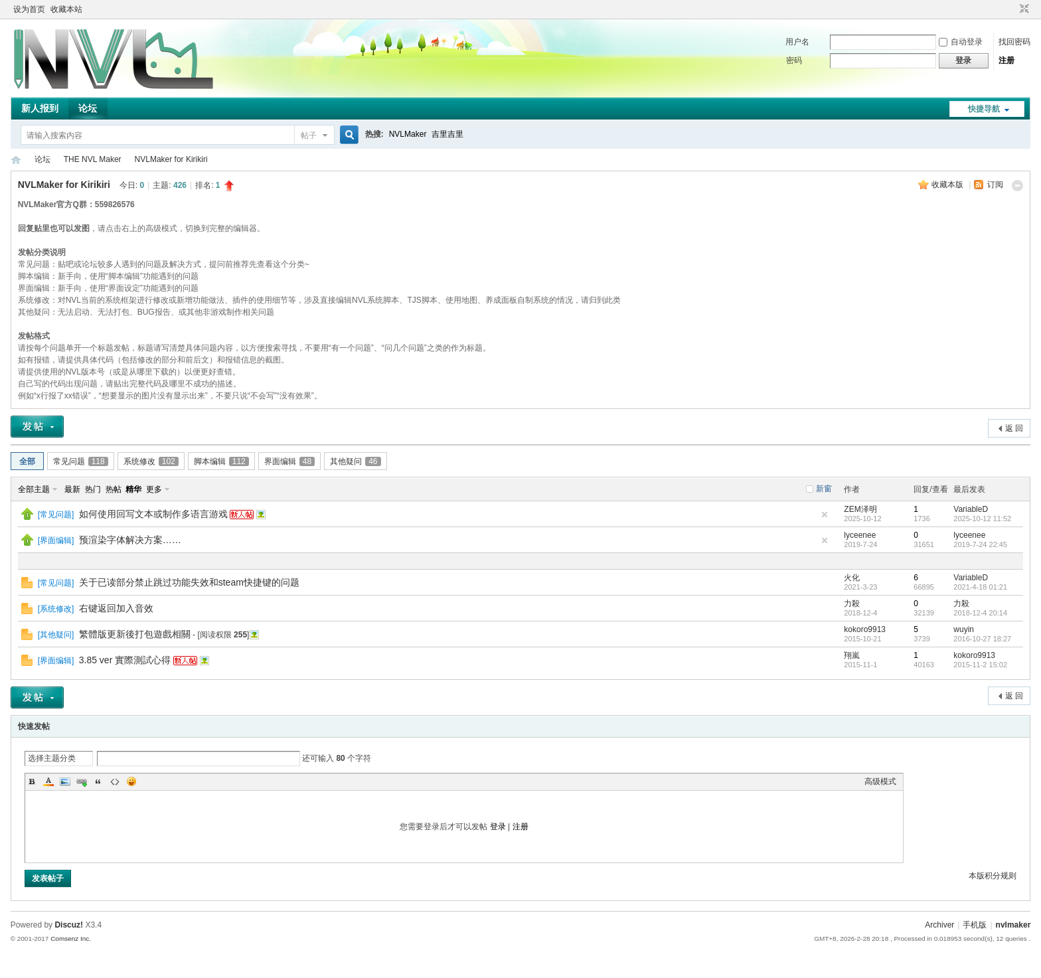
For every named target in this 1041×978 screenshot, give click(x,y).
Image (65, 781)
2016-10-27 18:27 (982, 639)
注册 (1006, 60)
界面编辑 (289, 461)
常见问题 (80, 461)
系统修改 (151, 461)
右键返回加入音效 (116, 608)
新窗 (824, 488)
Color (48, 781)
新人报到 (39, 108)
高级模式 (880, 781)
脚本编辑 (221, 461)
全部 (27, 461)
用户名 (797, 41)
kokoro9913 (865, 629)
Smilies (131, 781)
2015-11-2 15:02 (980, 665)
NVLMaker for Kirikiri (171, 159)
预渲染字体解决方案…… (130, 539)
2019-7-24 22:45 (980, 544)
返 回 (1014, 428)
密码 (794, 60)
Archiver (939, 925)
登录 (498, 826)
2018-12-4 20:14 (980, 613)
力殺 (852, 603)
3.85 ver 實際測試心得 (125, 660)
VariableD (970, 509)
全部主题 (34, 489)
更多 (154, 489)
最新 (72, 489)
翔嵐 (852, 655)
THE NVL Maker (16, 159)
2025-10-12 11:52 (982, 519)
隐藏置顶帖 (825, 515)
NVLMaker (408, 134)
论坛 (87, 108)
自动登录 (961, 41)
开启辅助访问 (1011, 9)
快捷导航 (984, 109)
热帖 (113, 489)
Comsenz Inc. (70, 938)
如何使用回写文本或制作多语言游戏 (153, 514)
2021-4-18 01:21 (980, 587)
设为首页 (29, 9)
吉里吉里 (447, 134)
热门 (93, 489)
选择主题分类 (52, 758)
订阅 (995, 184)
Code (114, 781)
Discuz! (68, 925)
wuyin (963, 629)
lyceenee (860, 535)
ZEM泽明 (860, 509)
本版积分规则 (992, 875)
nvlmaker (1013, 925)
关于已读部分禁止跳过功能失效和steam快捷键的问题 (189, 582)
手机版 (975, 925)
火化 (852, 577)
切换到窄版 (1022, 9)
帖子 (309, 135)
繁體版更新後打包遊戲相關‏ (135, 634)
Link (81, 781)
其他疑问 (355, 461)
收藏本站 (66, 9)
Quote (98, 781)
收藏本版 (948, 184)
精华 (133, 489)
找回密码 (1014, 41)
